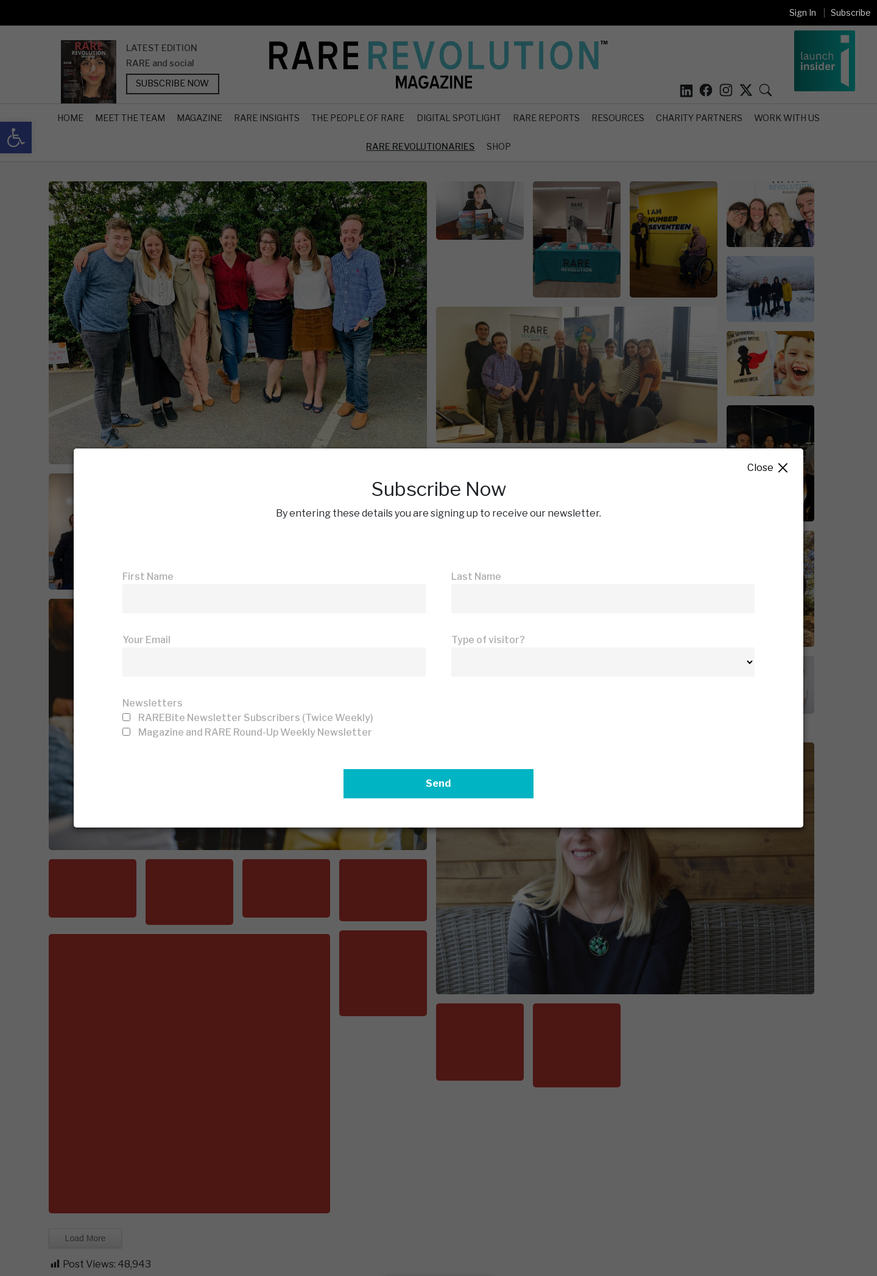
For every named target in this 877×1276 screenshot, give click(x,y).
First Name (148, 576)
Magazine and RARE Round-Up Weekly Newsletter (255, 732)
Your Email (146, 640)
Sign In (802, 12)
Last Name (476, 576)
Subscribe (851, 12)
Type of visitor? (488, 640)
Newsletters (152, 703)
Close (768, 468)
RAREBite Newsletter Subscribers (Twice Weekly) (255, 717)
